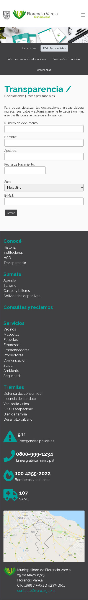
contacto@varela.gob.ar (36, 591)
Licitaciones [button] (29, 48)
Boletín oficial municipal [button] (66, 59)
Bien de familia (15, 414)
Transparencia (14, 263)
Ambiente (11, 371)
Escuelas (10, 340)
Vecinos (9, 329)
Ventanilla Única (16, 404)
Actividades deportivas (21, 296)
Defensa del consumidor (23, 394)
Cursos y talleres (16, 291)
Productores (13, 355)
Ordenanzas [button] (44, 69)
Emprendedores (16, 350)
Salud (8, 365)
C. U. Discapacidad (18, 409)
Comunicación (14, 360)
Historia (9, 247)
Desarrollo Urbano (18, 419)
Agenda (9, 280)
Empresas (11, 345)
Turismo (9, 286)
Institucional (13, 253)
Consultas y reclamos (28, 307)
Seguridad (11, 376)
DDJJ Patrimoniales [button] (54, 48)
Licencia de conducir (19, 399)
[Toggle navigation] (83, 15)
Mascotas (11, 334)
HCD (7, 258)
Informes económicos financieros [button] (27, 59)
